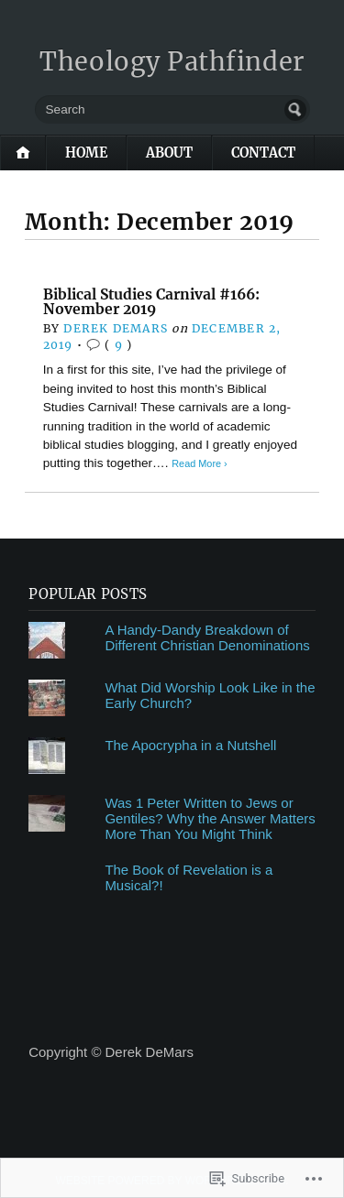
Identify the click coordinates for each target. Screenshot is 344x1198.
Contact (263, 153)
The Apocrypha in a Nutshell (190, 745)
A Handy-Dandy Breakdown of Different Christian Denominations (207, 637)
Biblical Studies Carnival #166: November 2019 (151, 302)
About (169, 153)
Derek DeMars (115, 328)
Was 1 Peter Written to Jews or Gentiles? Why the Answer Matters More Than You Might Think (210, 818)
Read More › (199, 463)
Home (86, 153)
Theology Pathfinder (171, 61)
